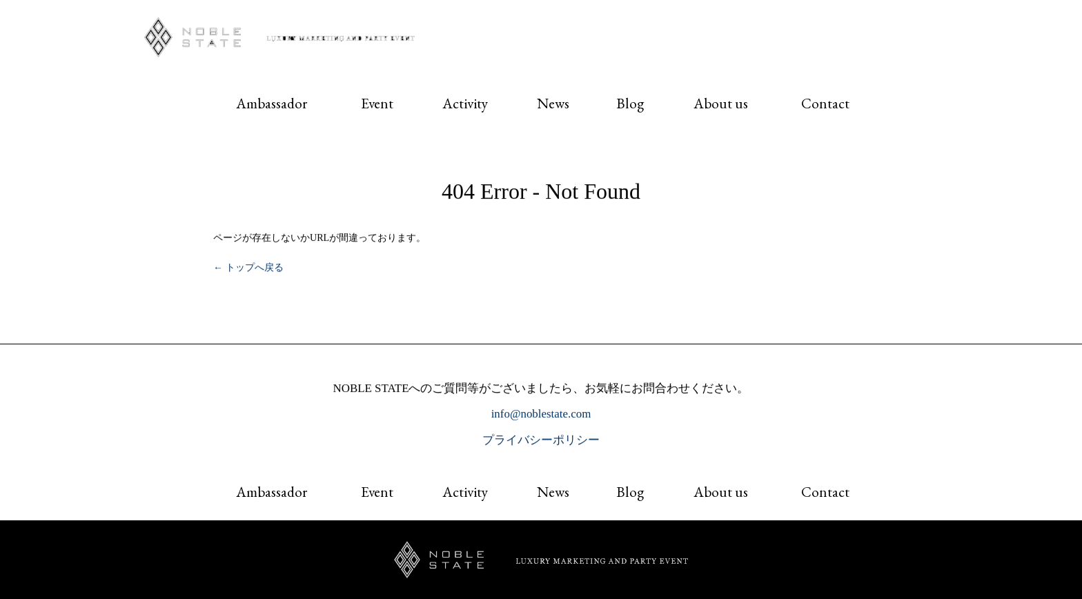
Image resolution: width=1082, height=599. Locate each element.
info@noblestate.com (541, 414)
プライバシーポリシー (541, 439)
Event (377, 103)
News (553, 103)
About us (721, 103)
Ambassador (271, 103)
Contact (825, 103)
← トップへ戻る (248, 267)
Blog (630, 103)
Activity (465, 103)
